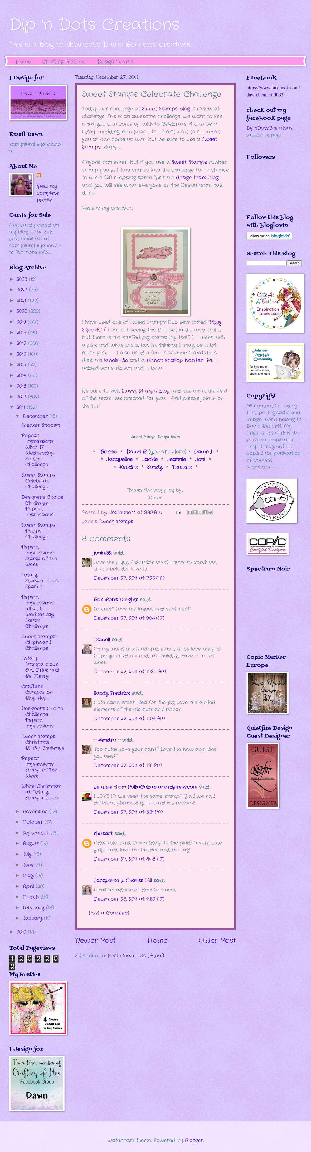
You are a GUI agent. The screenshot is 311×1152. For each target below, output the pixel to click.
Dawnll (102, 639)
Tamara (183, 467)
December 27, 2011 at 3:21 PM (128, 812)
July (28, 854)
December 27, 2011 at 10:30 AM (130, 671)
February (34, 907)
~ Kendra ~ (107, 740)
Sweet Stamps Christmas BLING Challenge (43, 742)
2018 (22, 332)
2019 (22, 322)
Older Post (217, 941)
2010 (22, 932)
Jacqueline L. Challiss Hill (123, 880)
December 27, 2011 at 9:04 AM (129, 618)
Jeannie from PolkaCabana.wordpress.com (145, 787)
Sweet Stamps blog (145, 391)
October (34, 822)
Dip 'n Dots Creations (94, 25)
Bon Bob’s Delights (116, 599)
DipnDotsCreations (269, 128)
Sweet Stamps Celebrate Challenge (38, 481)
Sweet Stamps (116, 521)
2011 (22, 407)
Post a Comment (109, 913)
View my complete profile (48, 193)
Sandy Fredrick (112, 693)
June (29, 865)
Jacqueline (119, 459)
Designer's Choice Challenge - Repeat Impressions (42, 506)
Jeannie (176, 459)
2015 (22, 364)
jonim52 (102, 553)
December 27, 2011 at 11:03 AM (129, 718)
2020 (23, 311)
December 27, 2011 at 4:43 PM (129, 859)
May (29, 875)
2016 (22, 354)
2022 (23, 289)
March (32, 897)
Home (23, 62)
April (29, 886)
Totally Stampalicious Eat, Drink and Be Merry (40, 667)
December (36, 416)
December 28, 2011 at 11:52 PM (129, 899)
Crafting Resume (64, 62)
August (32, 843)
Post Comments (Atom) (136, 955)
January (33, 918)
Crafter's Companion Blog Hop (37, 692)
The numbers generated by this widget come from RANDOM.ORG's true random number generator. (267, 616)
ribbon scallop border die (179, 360)
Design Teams (115, 62)
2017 (22, 343)
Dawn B (136, 452)
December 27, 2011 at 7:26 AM (129, 578)
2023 (23, 279)
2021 (22, 300)
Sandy (154, 467)
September (37, 832)
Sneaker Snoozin (40, 425)
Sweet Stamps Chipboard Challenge (38, 642)
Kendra (128, 467)
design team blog (197, 177)
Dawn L (203, 452)
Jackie (150, 459)
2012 (22, 396)
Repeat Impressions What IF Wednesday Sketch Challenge (37, 450)
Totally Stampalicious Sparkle (39, 581)
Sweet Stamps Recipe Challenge (38, 531)
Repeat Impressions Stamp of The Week (39, 556)
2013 (22, 386)
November (36, 811)
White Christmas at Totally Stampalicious (41, 792)
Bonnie (109, 452)
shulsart (103, 833)
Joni (200, 459)
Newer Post (95, 941)
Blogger (194, 1140)
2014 (22, 375)
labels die (115, 360)
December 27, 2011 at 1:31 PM (128, 765)
